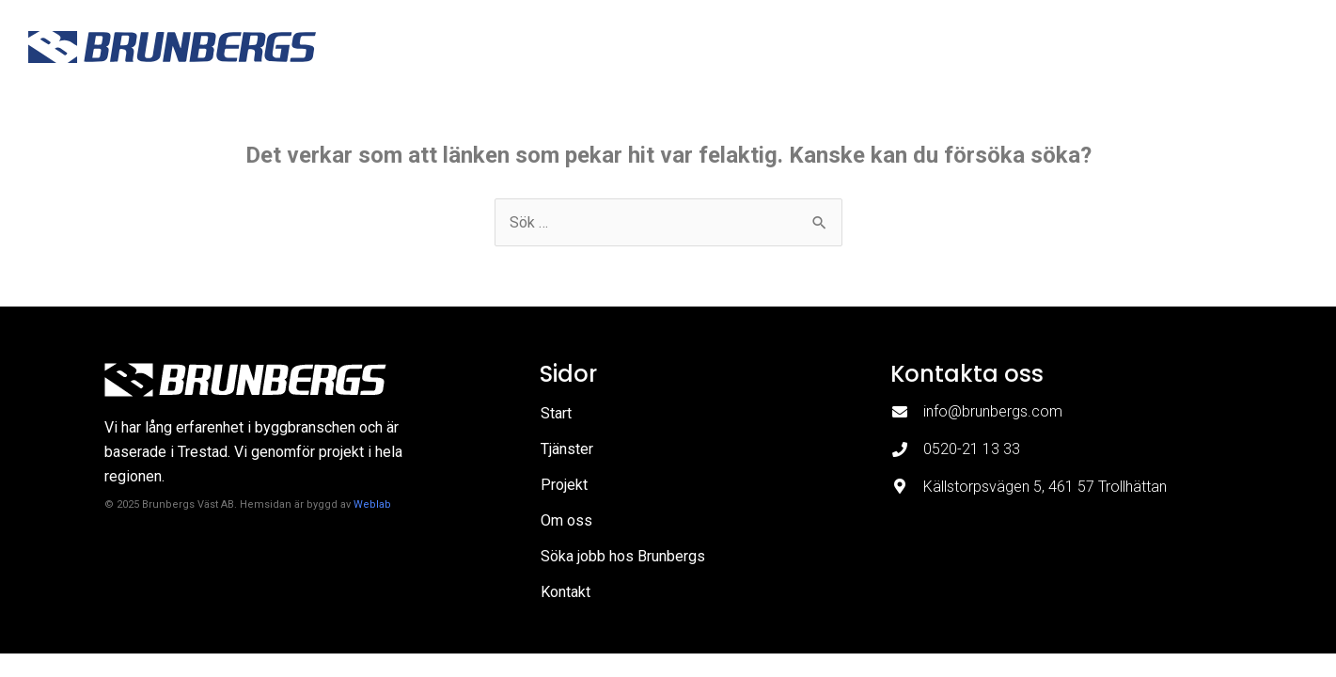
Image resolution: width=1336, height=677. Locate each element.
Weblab (372, 504)
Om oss (966, 46)
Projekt (881, 46)
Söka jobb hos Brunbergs (1121, 46)
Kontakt (1277, 46)
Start (712, 46)
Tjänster (793, 46)
